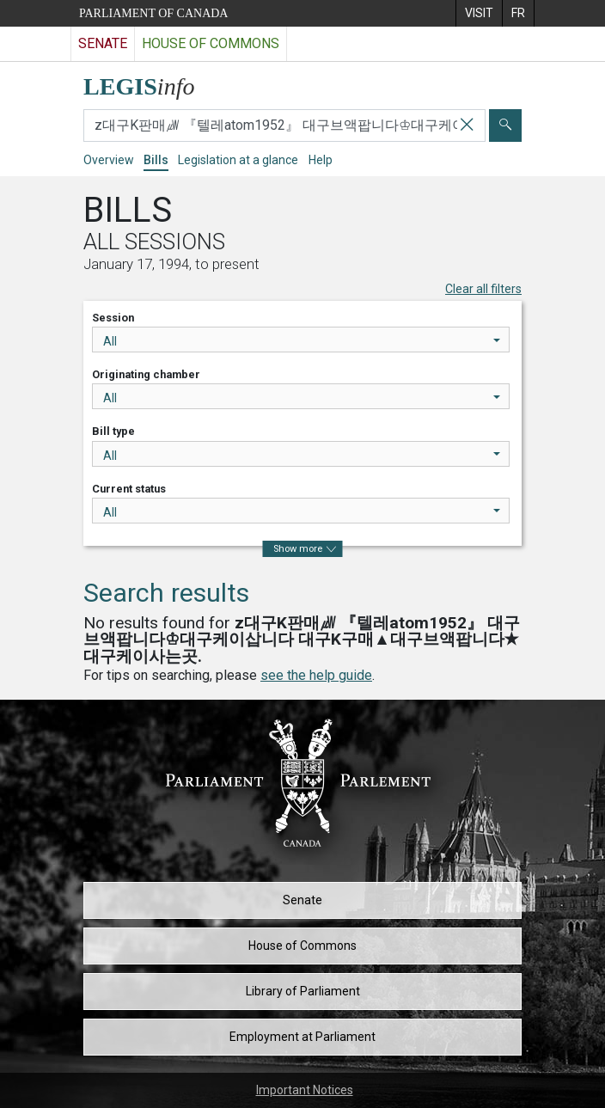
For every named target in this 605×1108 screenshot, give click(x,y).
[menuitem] (478, 13)
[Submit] (505, 125)
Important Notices (304, 1090)
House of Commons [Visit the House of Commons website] (210, 43)
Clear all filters (483, 289)
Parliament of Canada (153, 13)
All (301, 341)
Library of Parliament (303, 991)
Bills (156, 160)
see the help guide (316, 675)
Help (321, 160)
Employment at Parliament (302, 1037)
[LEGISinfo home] (149, 82)
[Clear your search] (466, 125)
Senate (302, 900)
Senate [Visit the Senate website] (102, 43)
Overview (108, 160)
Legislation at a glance (238, 160)
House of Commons (302, 945)
